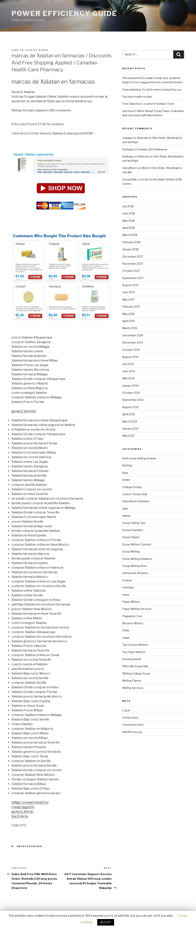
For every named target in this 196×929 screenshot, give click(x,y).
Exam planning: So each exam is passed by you (151, 89)
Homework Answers (135, 573)
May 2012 (128, 435)
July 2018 (128, 206)
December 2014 (132, 335)
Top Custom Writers (135, 644)
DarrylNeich (129, 168)
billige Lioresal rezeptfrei (29, 802)
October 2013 (131, 392)
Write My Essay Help (135, 666)
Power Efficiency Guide (64, 13)
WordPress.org (132, 732)
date (125, 508)
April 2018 (128, 227)
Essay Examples (132, 530)
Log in (126, 710)
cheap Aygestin (22, 807)
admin (43, 50)
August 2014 (130, 356)
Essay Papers (131, 537)
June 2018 (128, 213)
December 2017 (132, 256)
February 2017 (131, 306)
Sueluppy (128, 149)
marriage (128, 587)
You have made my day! (137, 96)
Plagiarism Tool (132, 616)
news (125, 594)
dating (126, 515)
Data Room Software (135, 501)
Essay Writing (131, 551)
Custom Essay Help (134, 494)
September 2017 (133, 278)
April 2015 (128, 321)
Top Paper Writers (133, 652)
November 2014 (132, 342)
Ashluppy (128, 156)
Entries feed (130, 717)
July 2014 (128, 364)
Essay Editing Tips (133, 523)
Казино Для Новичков (152, 149)
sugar (126, 637)
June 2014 (128, 371)
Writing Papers (131, 680)
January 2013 (130, 428)
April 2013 (128, 414)
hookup (127, 580)
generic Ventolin (23, 411)
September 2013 (133, 399)
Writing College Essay (136, 673)
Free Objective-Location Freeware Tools (148, 103)
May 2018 (128, 220)
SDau (125, 630)
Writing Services (132, 687)
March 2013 (129, 421)
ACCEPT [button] (105, 922)
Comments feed (132, 724)
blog (125, 472)
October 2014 (131, 349)
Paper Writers (131, 601)
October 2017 (131, 270)
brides (126, 479)
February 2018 (131, 242)
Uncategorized (29, 846)
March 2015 (129, 328)
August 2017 (130, 285)
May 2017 (128, 299)
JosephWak (129, 179)
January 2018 (130, 249)
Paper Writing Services (137, 608)
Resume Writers (132, 623)
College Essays (132, 487)
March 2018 (129, 234)
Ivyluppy (127, 137)
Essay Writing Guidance (137, 558)
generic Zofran (22, 811)
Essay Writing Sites (134, 565)
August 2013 (130, 407)
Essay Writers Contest (136, 544)
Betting (127, 465)
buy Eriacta (19, 816)
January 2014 (130, 385)
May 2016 (128, 313)
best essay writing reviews (139, 458)
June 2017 (128, 292)
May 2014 (128, 378)
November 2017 (132, 263)
